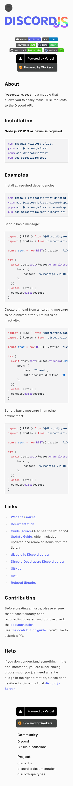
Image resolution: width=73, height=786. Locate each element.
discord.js (25, 763)
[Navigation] (8, 8)
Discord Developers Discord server (38, 562)
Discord (23, 741)
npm (14, 576)
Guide (15, 531)
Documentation (22, 524)
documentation (22, 625)
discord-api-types (31, 774)
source (30, 517)
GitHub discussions (32, 747)
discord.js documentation (37, 769)
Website (17, 517)
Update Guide (21, 537)
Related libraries (24, 583)
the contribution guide (28, 630)
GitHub (16, 569)
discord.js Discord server (30, 554)
